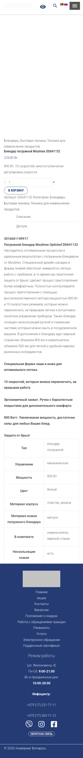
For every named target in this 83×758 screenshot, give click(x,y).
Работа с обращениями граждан (41, 622)
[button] (41, 734)
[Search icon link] (55, 6)
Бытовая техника (33, 141)
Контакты (41, 604)
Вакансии (41, 610)
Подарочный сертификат (41, 646)
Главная (42, 592)
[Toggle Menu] (74, 5)
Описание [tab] (23, 217)
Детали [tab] (21, 226)
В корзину (16, 190)
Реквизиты (41, 628)
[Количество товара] (29, 182)
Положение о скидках (41, 616)
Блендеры (57, 197)
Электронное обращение (41, 640)
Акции (41, 598)
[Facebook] (53, 724)
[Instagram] (41, 724)
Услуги (41, 634)
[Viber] (29, 724)
